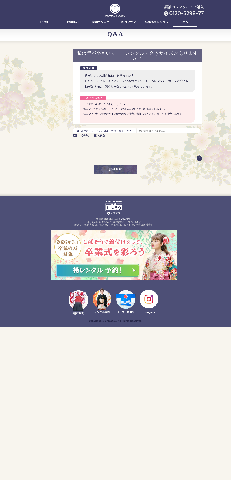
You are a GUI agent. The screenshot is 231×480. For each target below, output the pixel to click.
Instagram (149, 465)
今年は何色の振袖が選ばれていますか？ (48, 131)
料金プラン (128, 22)
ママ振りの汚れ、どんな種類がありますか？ (48, 70)
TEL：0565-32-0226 (45, 266)
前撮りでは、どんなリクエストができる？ (48, 124)
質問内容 (89, 68)
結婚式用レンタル (156, 22)
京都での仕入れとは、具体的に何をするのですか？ (48, 138)
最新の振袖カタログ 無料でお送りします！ (48, 241)
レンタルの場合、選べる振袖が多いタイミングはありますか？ (48, 152)
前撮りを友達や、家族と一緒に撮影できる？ (48, 187)
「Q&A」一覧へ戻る (92, 135)
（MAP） (124, 372)
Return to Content (39, 305)
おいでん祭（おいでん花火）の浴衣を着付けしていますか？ (48, 62)
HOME (44, 22)
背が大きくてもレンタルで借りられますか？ (104, 130)
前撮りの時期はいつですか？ (47, 174)
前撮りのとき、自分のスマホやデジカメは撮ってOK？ (49, 181)
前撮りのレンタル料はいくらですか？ (48, 117)
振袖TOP (115, 322)
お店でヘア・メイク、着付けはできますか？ (48, 97)
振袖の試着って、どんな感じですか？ (48, 91)
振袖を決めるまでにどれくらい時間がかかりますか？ (48, 84)
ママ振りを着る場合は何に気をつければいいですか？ (48, 77)
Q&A (184, 22)
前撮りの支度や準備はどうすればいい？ (48, 167)
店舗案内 (73, 22)
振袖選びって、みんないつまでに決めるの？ (48, 104)
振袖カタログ (100, 22)
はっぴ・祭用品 (125, 465)
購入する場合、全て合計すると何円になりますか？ (48, 144)
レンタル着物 (102, 465)
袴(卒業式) (78, 466)
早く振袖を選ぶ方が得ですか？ (48, 111)
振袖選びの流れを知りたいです (48, 161)
